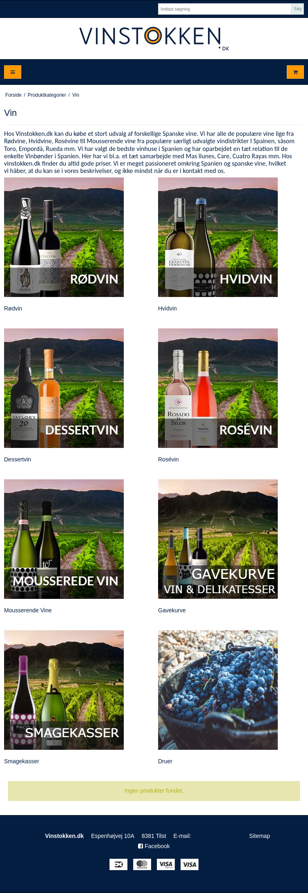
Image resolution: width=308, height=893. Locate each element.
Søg (297, 8)
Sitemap (259, 836)
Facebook (154, 846)
